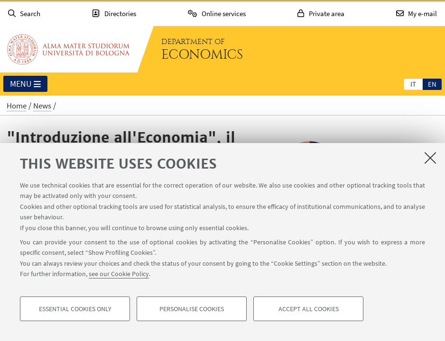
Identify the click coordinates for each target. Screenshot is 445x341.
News (42, 105)
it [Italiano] (413, 84)
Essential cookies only (75, 309)
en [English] (432, 84)
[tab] (413, 83)
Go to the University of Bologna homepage (68, 49)
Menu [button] (25, 84)
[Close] (430, 157)
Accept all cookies (308, 309)
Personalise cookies (191, 309)
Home (17, 105)
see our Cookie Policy (119, 273)
